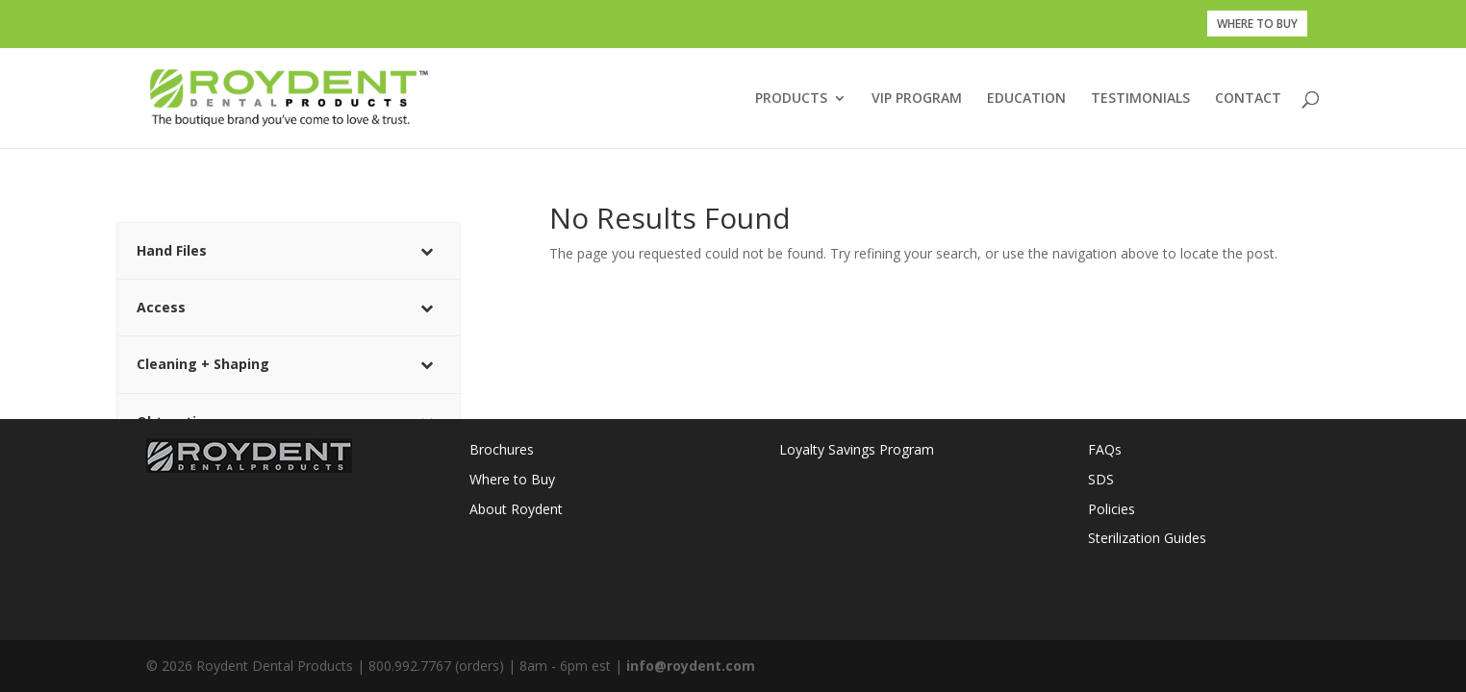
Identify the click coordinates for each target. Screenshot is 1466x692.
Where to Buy (512, 479)
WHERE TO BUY (1257, 23)
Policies (1111, 509)
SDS (1101, 479)
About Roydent (516, 509)
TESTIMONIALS (1140, 99)
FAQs (1105, 449)
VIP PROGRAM (917, 99)
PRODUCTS (791, 99)
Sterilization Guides (1147, 538)
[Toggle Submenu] (426, 251)
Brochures (501, 449)
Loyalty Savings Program (856, 449)
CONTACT (1248, 99)
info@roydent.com (690, 665)
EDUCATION (1026, 99)
